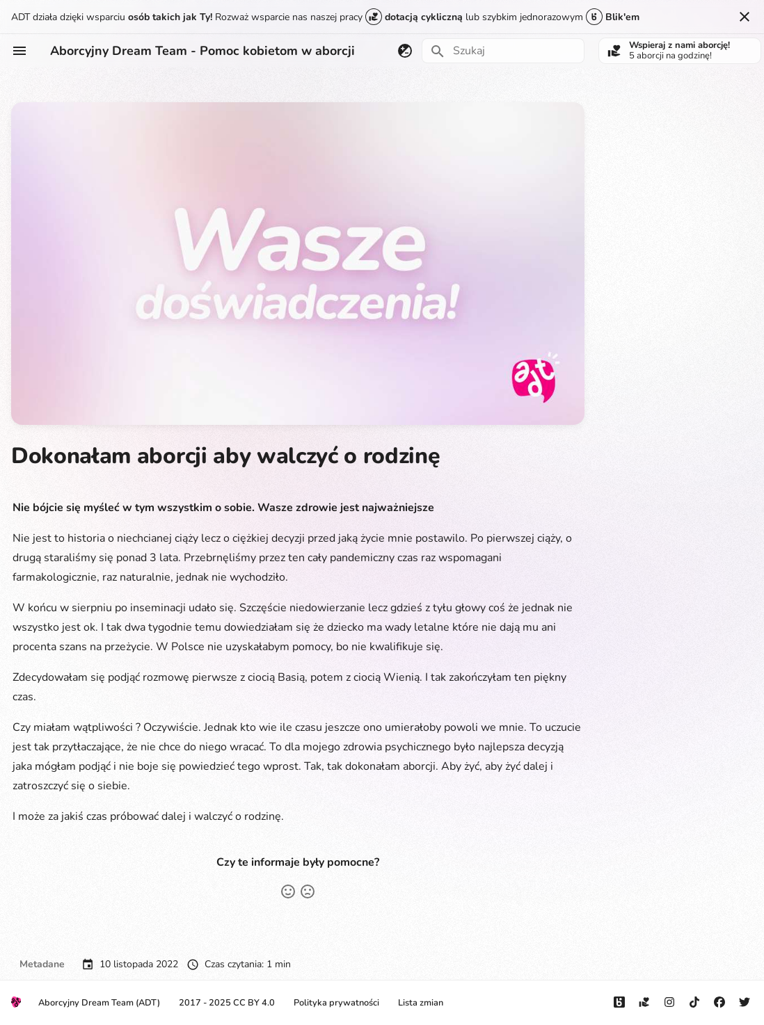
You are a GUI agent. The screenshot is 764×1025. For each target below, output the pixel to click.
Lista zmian (420, 1002)
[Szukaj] (503, 51)
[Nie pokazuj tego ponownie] (744, 16)
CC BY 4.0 (254, 1002)
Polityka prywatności (336, 1002)
